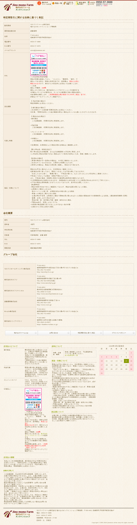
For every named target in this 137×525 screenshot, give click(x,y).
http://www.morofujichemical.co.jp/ (50, 294)
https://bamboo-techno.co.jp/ (47, 324)
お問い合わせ (53, 333)
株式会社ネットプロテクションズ (59, 90)
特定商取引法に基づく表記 (86, 333)
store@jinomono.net (37, 50)
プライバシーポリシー (119, 333)
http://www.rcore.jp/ (44, 305)
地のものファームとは (21, 333)
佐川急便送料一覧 (71, 355)
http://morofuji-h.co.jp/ (45, 272)
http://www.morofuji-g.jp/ (46, 283)
